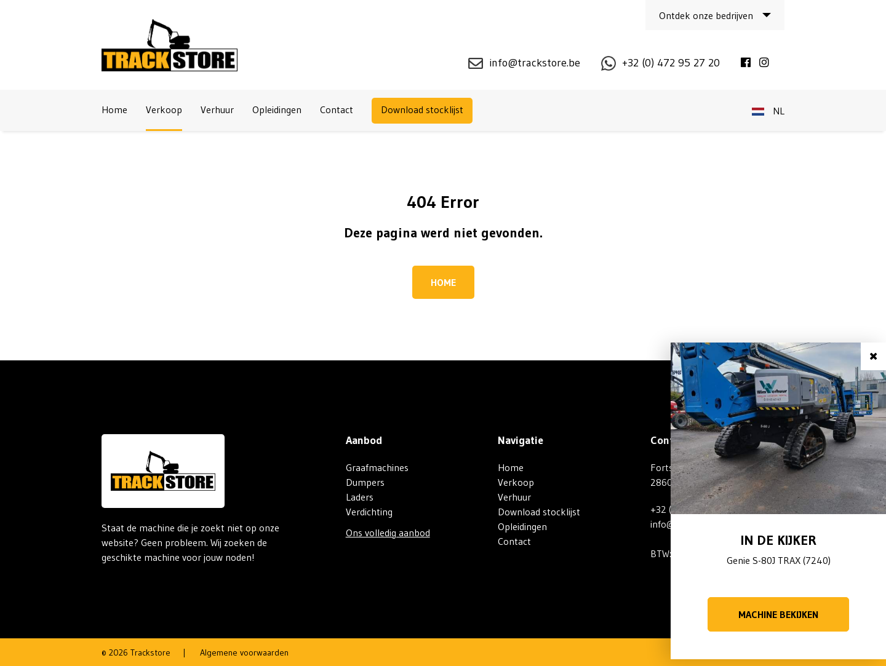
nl (768, 111)
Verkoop (164, 109)
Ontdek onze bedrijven (706, 15)
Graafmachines (377, 467)
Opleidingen (276, 109)
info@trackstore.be (534, 62)
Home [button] (443, 282)
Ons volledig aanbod (388, 532)
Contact (336, 109)
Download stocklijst (422, 109)
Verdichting (369, 511)
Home (114, 109)
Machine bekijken (778, 614)
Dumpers (365, 482)
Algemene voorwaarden (244, 652)
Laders (359, 497)
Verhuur (217, 109)
